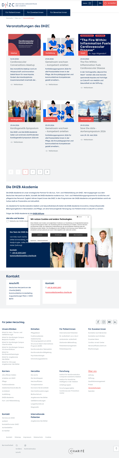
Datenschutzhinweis (43, 240)
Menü (86, 2)
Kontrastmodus (30, 449)
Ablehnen (39, 235)
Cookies (48, 437)
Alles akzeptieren (78, 235)
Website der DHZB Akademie (21, 221)
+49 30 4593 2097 (19, 253)
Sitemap (18, 437)
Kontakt (9, 437)
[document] (59, 225)
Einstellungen (58, 235)
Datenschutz (38, 437)
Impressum (27, 437)
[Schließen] (88, 217)
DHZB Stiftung (38, 214)
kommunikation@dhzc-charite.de (23, 256)
